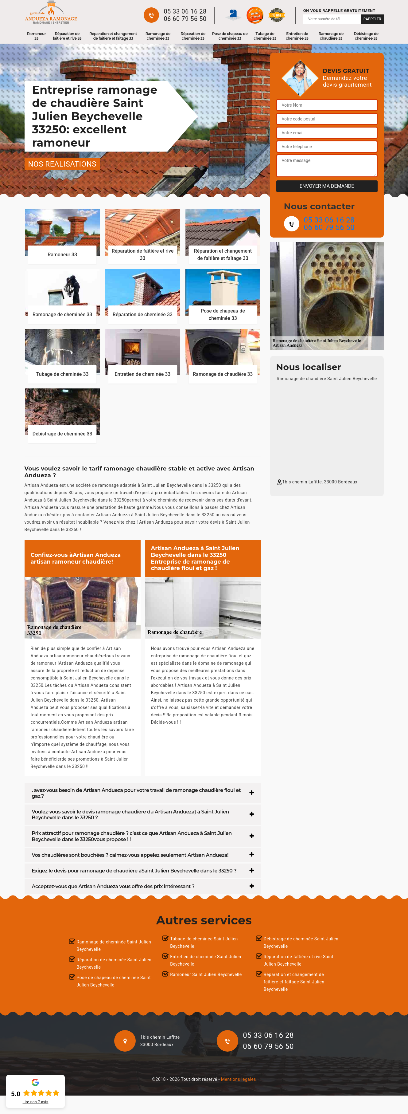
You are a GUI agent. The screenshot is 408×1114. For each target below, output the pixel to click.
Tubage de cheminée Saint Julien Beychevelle (204, 942)
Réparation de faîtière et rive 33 (67, 36)
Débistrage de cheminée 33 (366, 36)
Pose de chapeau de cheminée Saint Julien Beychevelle (114, 981)
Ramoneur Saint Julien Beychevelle (206, 974)
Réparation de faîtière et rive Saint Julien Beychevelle (298, 960)
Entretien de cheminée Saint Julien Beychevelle (205, 960)
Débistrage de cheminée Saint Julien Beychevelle (301, 942)
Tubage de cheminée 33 (265, 36)
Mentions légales (238, 1079)
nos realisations (62, 163)
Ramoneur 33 (36, 36)
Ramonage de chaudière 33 (331, 36)
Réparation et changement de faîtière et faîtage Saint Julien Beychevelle (294, 982)
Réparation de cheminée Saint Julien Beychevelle (114, 963)
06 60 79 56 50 (185, 18)
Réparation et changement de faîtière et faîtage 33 (113, 36)
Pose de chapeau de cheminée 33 (230, 36)
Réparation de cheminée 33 (193, 36)
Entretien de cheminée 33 (297, 36)
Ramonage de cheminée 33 (158, 36)
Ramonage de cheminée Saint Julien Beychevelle (114, 945)
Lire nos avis (36, 1102)
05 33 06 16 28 (185, 11)
